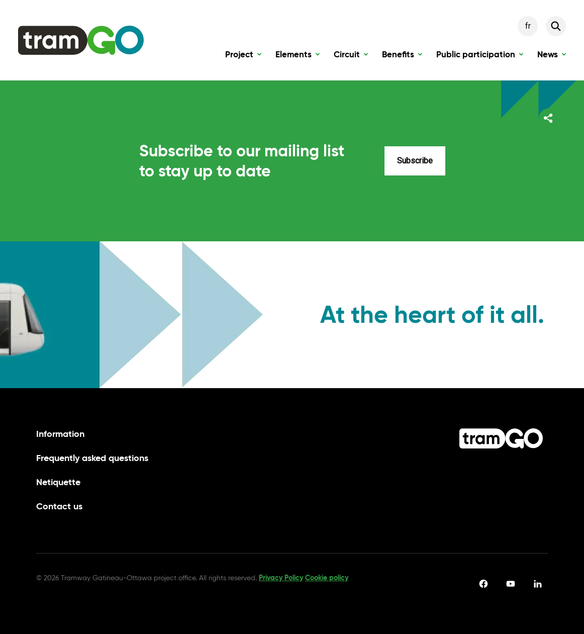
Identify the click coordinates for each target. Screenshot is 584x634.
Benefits (402, 56)
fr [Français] (528, 26)
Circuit (351, 56)
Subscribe (415, 160)
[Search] (556, 26)
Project (243, 56)
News (551, 56)
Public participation (479, 56)
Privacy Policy (281, 577)
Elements (297, 56)
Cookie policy (326, 577)
